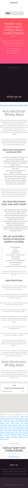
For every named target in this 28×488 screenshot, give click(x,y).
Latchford (25, 432)
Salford (17, 414)
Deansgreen (16, 433)
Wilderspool (9, 433)
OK (23, 391)
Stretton (13, 419)
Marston (21, 437)
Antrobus (2, 418)
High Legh (25, 430)
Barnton (7, 435)
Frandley (16, 418)
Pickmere (2, 432)
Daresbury (8, 437)
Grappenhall (20, 426)
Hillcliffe (6, 426)
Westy (22, 433)
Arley (1, 419)
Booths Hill (3, 433)
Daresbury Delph (4, 439)
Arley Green (24, 423)
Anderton (14, 430)
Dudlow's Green (4, 423)
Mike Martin (20, 485)
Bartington (13, 435)
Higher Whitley (19, 419)
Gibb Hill (6, 421)
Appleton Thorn (23, 418)
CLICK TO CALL (12, 51)
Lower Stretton (9, 418)
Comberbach (3, 425)
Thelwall (19, 430)
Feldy (5, 428)
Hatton (10, 426)
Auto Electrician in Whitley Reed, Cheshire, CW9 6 (13, 105)
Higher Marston (20, 428)
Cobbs (14, 426)
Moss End (21, 425)
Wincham (15, 437)
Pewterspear (6, 419)
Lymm (26, 437)
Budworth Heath (23, 421)
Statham (2, 437)
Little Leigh (18, 432)
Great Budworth (12, 425)
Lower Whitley (15, 423)
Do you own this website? (7, 391)
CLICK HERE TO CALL (14, 456)
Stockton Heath (11, 428)
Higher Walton (10, 432)
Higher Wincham (23, 435)
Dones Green (7, 430)
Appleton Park (14, 421)
